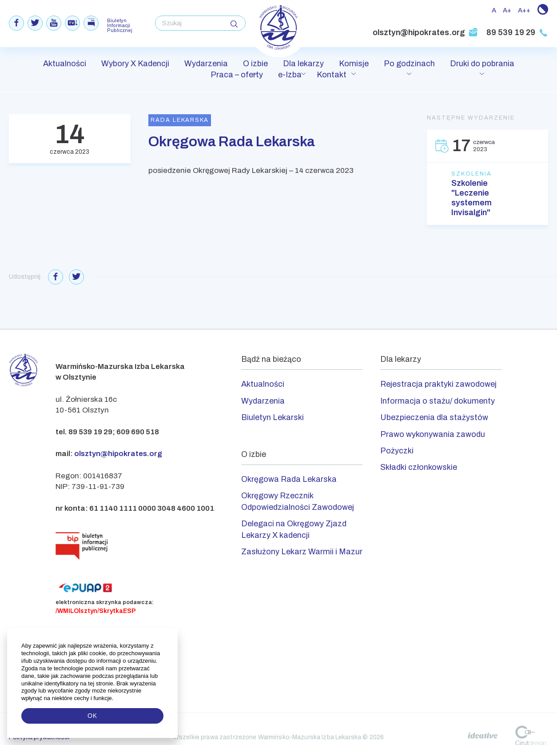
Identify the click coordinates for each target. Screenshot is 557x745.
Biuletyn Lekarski (272, 417)
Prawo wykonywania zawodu (432, 434)
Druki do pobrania (482, 63)
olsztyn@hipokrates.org (425, 32)
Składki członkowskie (418, 467)
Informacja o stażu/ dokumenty (437, 401)
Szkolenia (471, 174)
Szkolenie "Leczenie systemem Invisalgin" (471, 198)
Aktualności (64, 63)
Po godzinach (409, 63)
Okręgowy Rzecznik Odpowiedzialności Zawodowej (297, 501)
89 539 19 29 (517, 32)
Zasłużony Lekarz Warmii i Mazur (301, 551)
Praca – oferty (237, 74)
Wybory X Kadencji (135, 63)
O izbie (255, 63)
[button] (114, 698)
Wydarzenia (206, 63)
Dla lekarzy (303, 63)
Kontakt (331, 74)
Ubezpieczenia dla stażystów (434, 417)
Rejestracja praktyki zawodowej (438, 384)
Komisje (354, 63)
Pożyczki (397, 450)
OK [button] (92, 715)
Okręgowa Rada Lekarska (289, 479)
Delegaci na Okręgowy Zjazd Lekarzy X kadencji (293, 529)
